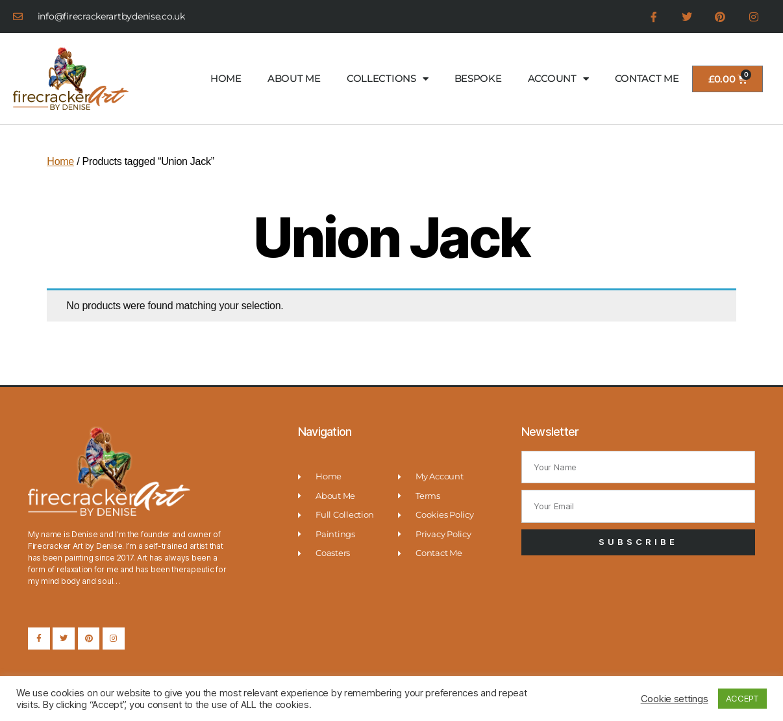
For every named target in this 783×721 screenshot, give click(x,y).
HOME (226, 78)
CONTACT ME (647, 78)
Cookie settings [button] (674, 699)
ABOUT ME (294, 78)
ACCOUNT (558, 79)
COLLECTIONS (388, 79)
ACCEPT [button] (742, 698)
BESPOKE (478, 78)
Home (60, 161)
